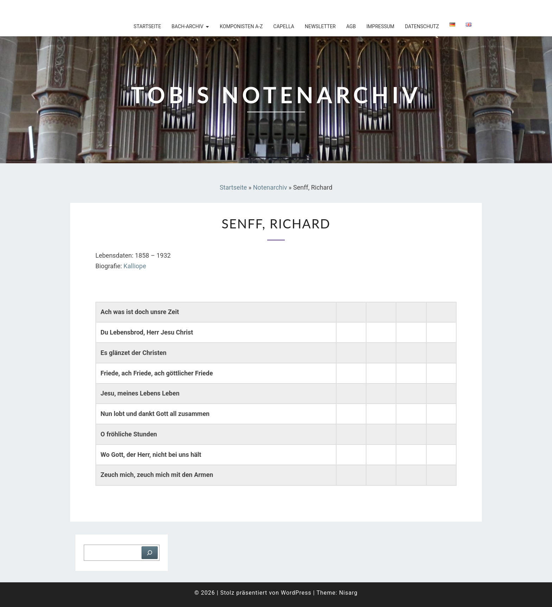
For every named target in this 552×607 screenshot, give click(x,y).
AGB (351, 26)
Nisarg (348, 592)
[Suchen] (150, 552)
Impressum (380, 26)
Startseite (147, 26)
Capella (283, 26)
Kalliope (135, 266)
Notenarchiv (270, 187)
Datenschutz (422, 26)
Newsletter (320, 26)
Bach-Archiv (187, 26)
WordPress (296, 592)
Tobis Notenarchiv (116, 9)
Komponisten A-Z (241, 26)
